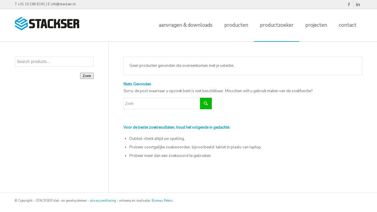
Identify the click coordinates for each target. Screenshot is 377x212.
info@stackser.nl (63, 4)
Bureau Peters (162, 200)
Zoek (86, 76)
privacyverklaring (103, 200)
